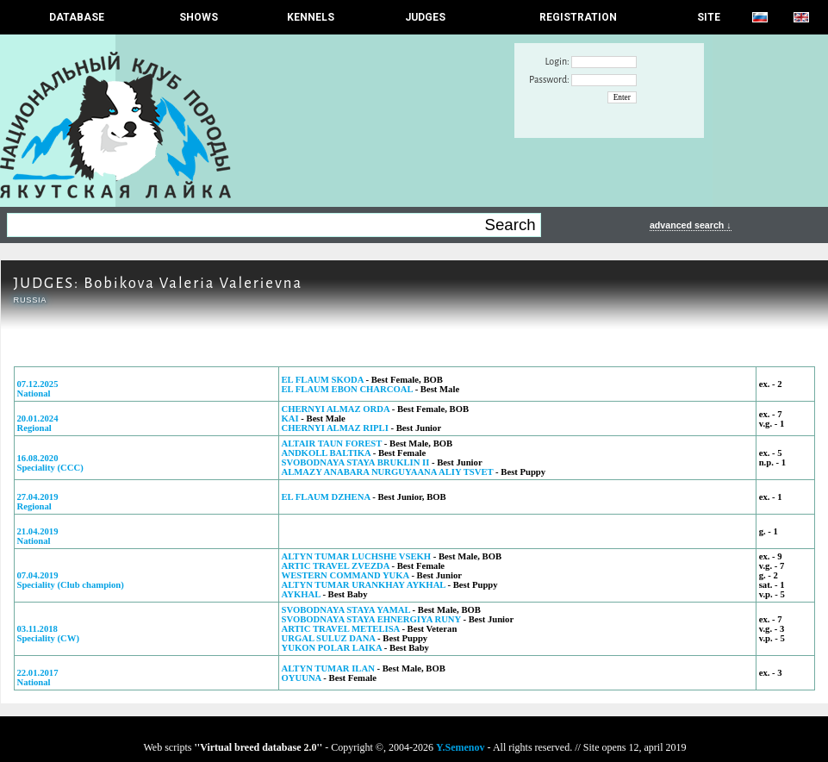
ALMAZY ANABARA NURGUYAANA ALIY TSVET (388, 472)
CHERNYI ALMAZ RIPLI (335, 428)
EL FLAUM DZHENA (326, 497)
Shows (198, 17)
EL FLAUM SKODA (323, 379)
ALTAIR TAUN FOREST (332, 443)
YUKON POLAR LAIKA (333, 648)
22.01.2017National (38, 677)
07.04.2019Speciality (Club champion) (70, 580)
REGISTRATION (578, 17)
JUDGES (425, 17)
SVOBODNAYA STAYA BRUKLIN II (356, 462)
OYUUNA (301, 678)
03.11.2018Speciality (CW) (48, 633)
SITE (708, 17)
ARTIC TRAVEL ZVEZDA (335, 566)
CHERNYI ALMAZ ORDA (336, 409)
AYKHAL (301, 594)
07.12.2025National (38, 388)
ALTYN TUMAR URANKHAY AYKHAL (363, 585)
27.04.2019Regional (38, 501)
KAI (290, 418)
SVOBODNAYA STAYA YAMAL (346, 610)
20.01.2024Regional (38, 423)
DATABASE (76, 17)
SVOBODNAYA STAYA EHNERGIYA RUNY (371, 619)
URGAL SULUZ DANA (329, 638)
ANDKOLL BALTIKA (326, 453)
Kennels (310, 17)
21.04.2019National (38, 536)
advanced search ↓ (691, 225)
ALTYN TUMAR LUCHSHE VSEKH (357, 556)
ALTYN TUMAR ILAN (328, 668)
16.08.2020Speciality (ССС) (50, 462)
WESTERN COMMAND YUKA (345, 575)
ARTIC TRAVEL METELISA (341, 629)
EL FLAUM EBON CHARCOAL (347, 389)
